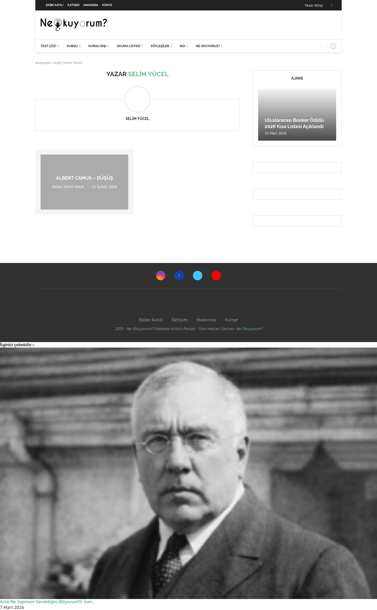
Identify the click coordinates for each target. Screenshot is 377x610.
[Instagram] (160, 275)
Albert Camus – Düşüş (84, 178)
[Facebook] (331, 5)
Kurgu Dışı (97, 46)
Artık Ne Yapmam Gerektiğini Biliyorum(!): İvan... (47, 601)
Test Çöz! (48, 46)
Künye (107, 5)
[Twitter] (197, 275)
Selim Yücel (137, 119)
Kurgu (72, 46)
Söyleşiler (160, 46)
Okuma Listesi (128, 46)
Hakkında (90, 5)
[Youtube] (216, 275)
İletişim (74, 5)
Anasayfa (43, 63)
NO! (182, 46)
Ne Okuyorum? (249, 328)
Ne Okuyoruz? (208, 46)
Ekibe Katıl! (55, 5)
